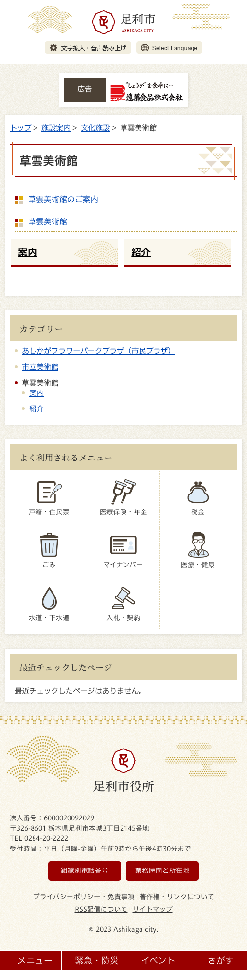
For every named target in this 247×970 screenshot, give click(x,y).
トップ (20, 128)
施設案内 (56, 128)
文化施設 (95, 128)
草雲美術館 (47, 221)
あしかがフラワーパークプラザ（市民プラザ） (98, 351)
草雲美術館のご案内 (63, 199)
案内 (36, 393)
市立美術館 (40, 367)
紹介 (36, 408)
